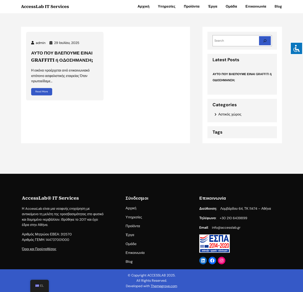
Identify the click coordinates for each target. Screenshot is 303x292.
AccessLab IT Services (45, 6)
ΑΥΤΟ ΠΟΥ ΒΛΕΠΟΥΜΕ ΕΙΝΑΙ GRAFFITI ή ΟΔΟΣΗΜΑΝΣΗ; (62, 60)
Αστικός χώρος (229, 114)
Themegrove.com (164, 286)
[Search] (265, 40)
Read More (41, 94)
